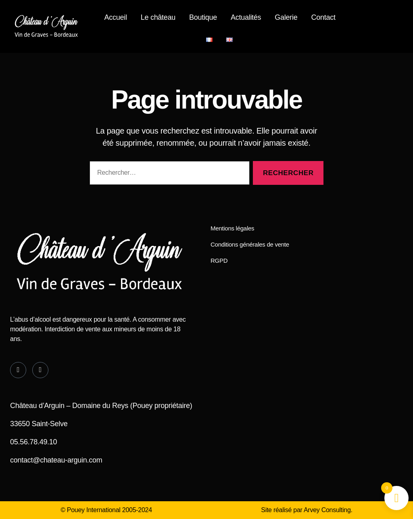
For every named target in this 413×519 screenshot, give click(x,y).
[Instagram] (40, 370)
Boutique (203, 17)
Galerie (286, 17)
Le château (158, 17)
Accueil (115, 17)
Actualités (246, 17)
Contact (323, 17)
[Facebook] (18, 370)
